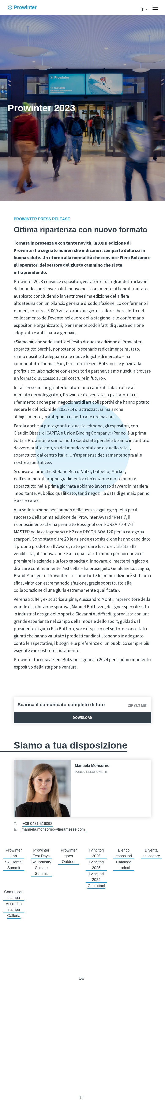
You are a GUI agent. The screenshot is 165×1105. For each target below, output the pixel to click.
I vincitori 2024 (96, 877)
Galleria (13, 916)
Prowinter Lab (14, 853)
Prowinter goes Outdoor (69, 856)
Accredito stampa (14, 907)
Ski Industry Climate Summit (41, 868)
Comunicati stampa (13, 895)
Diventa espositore (151, 853)
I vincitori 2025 (96, 865)
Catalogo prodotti (123, 865)
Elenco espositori (124, 853)
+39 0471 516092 (37, 824)
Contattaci (96, 886)
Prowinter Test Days (41, 853)
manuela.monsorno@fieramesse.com (53, 829)
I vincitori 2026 (96, 853)
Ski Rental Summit (13, 865)
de (81, 978)
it (142, 9)
